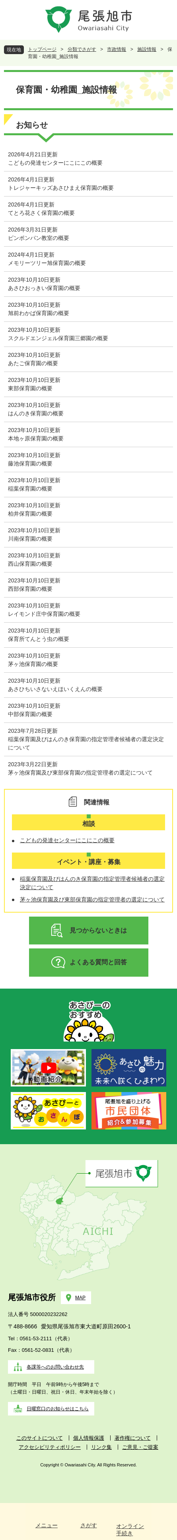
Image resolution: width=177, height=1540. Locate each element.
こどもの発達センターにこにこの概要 (55, 163)
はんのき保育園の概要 (36, 413)
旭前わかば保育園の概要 (38, 313)
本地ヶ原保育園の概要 (36, 438)
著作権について (133, 1438)
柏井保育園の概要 (30, 513)
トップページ (42, 49)
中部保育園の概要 (30, 714)
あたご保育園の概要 (33, 363)
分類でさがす (82, 49)
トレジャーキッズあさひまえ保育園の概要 (61, 188)
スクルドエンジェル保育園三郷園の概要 (58, 338)
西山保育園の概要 (30, 564)
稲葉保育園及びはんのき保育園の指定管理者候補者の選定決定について (86, 743)
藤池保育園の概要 (30, 463)
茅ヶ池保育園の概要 (33, 664)
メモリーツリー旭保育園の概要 (47, 263)
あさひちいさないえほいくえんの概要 (55, 689)
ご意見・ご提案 (140, 1447)
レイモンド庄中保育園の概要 (44, 614)
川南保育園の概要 (30, 538)
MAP (80, 1298)
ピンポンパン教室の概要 (38, 238)
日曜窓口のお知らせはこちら (58, 1409)
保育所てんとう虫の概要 (38, 639)
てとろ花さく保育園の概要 (41, 213)
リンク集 (101, 1447)
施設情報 (146, 49)
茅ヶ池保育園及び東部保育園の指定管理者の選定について (80, 772)
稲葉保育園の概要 (30, 488)
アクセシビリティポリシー (50, 1447)
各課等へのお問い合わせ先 (55, 1367)
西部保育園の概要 (30, 589)
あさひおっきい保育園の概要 (44, 288)
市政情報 (116, 49)
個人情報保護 (88, 1438)
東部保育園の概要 (30, 388)
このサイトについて (39, 1438)
